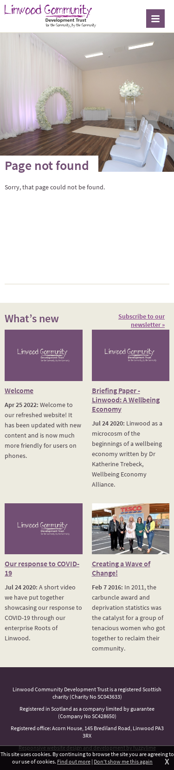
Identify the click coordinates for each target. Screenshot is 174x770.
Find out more (73, 761)
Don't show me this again (123, 761)
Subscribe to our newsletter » (141, 320)
